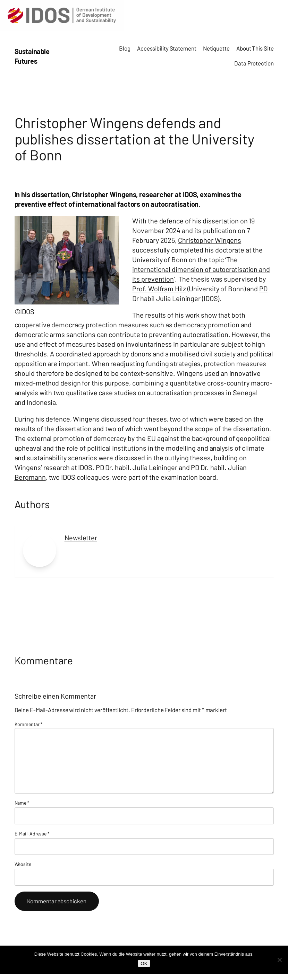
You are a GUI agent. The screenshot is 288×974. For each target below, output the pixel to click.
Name (22, 803)
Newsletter (81, 537)
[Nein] (279, 959)
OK (144, 963)
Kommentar (29, 724)
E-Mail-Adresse (32, 833)
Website (23, 864)
